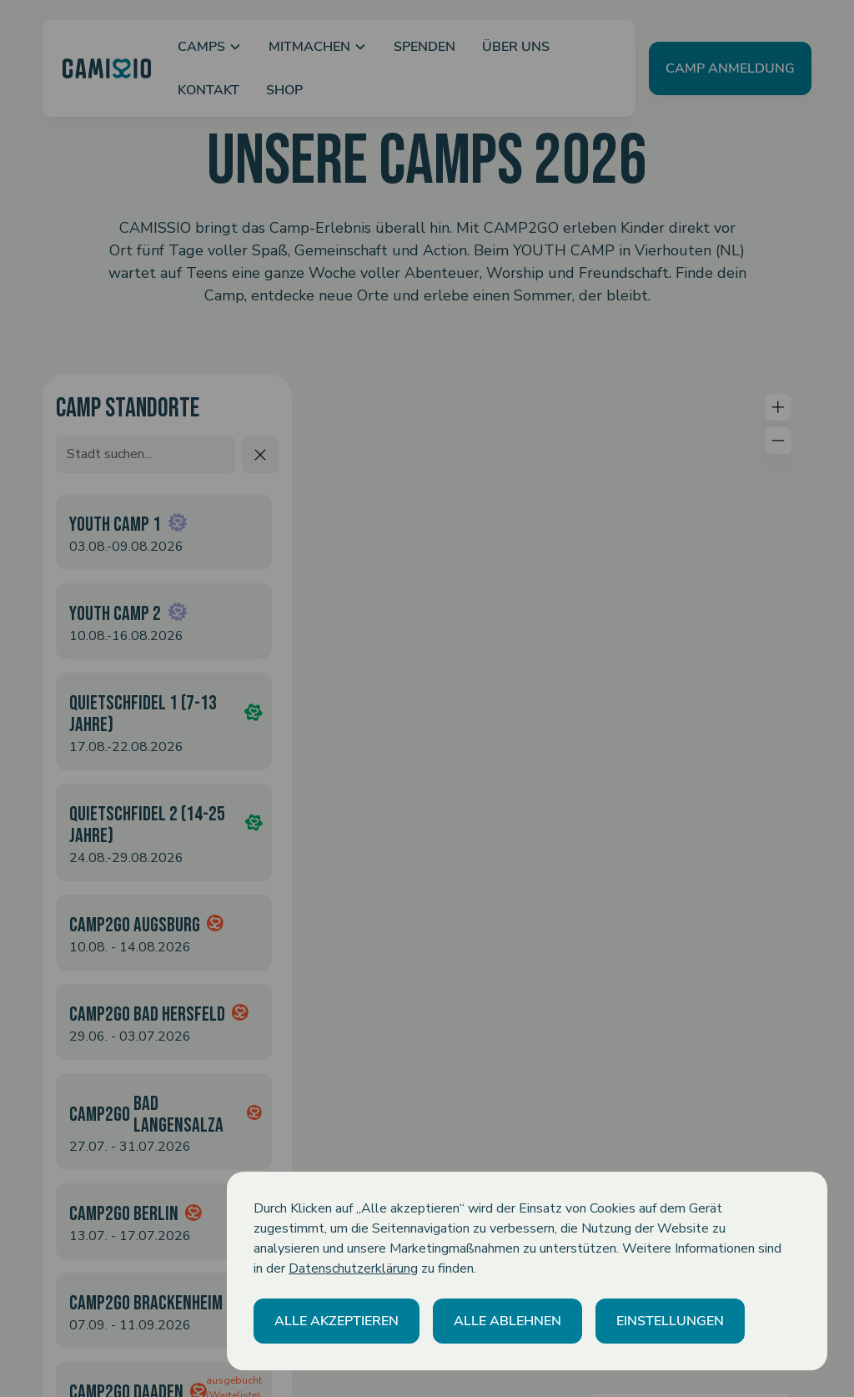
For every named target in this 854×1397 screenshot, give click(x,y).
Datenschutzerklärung (353, 1268)
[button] (336, 1321)
